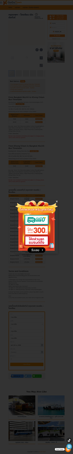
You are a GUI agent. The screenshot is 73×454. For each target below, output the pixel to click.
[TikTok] (69, 440)
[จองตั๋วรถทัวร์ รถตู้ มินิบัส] (69, 446)
